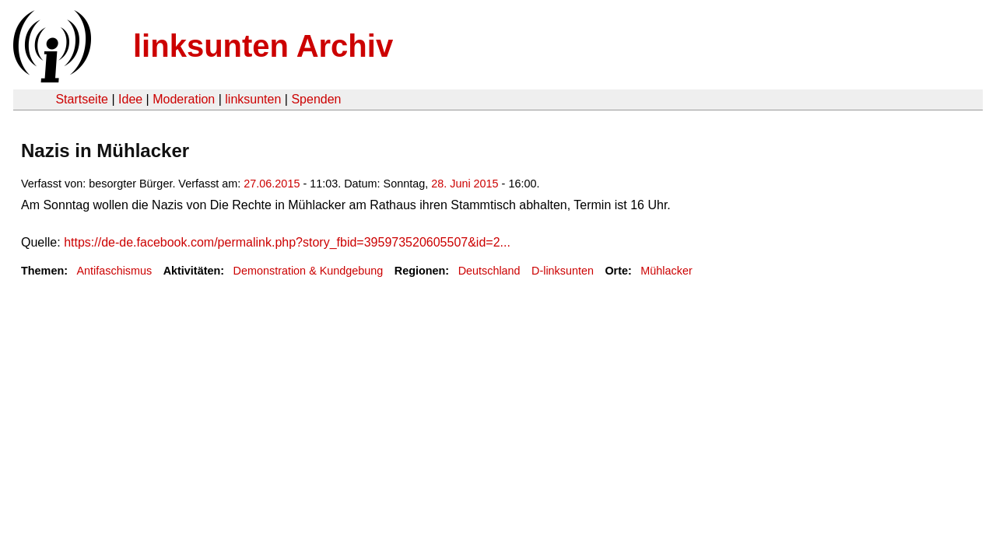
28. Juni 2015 (464, 183)
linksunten (253, 99)
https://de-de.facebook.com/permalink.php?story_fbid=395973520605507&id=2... (287, 242)
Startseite (81, 99)
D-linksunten (562, 270)
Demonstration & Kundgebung (308, 270)
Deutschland (489, 270)
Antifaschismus (114, 270)
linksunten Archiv (263, 46)
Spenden (316, 99)
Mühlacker (666, 270)
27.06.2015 (272, 183)
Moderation (184, 99)
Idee (130, 99)
